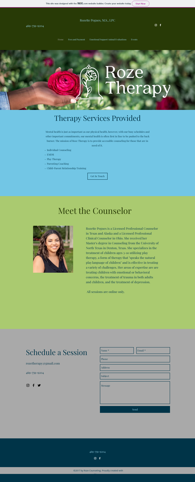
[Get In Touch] (97, 176)
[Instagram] (28, 385)
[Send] (135, 409)
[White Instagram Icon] (155, 25)
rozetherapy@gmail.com (43, 363)
